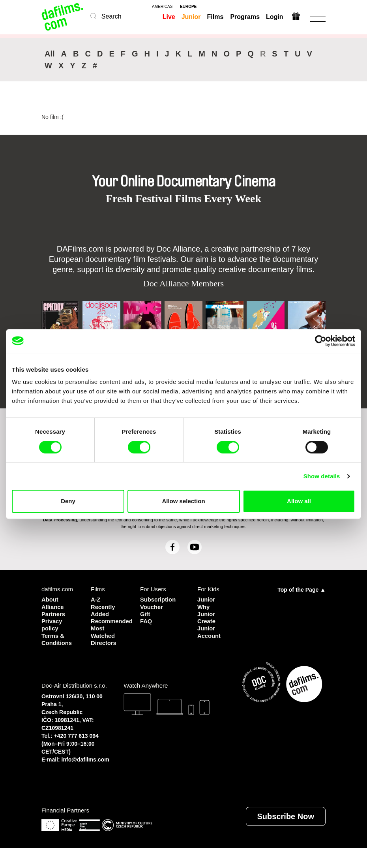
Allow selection (183, 501)
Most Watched (103, 631)
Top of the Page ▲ (301, 590)
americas (162, 7)
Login (274, 16)
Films (215, 16)
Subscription (158, 599)
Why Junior (206, 610)
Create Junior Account (209, 627)
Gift (145, 613)
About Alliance (52, 603)
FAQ (146, 620)
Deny (68, 501)
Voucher (151, 606)
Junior (191, 16)
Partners (53, 613)
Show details (321, 476)
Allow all (299, 501)
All (50, 53)
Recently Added (103, 610)
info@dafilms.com (85, 759)
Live (169, 16)
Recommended (109, 620)
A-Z (96, 599)
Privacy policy (51, 624)
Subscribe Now (285, 815)
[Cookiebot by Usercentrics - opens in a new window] (320, 341)
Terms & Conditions (56, 638)
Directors (104, 642)
